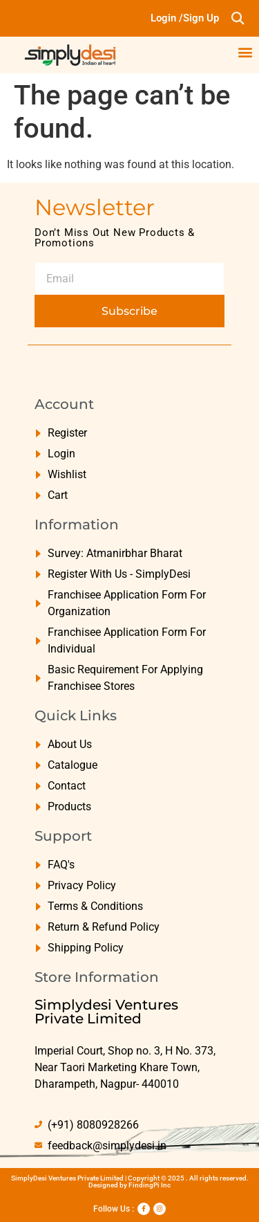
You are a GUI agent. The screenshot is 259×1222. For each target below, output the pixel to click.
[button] (237, 18)
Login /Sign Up (185, 18)
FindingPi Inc (149, 1185)
